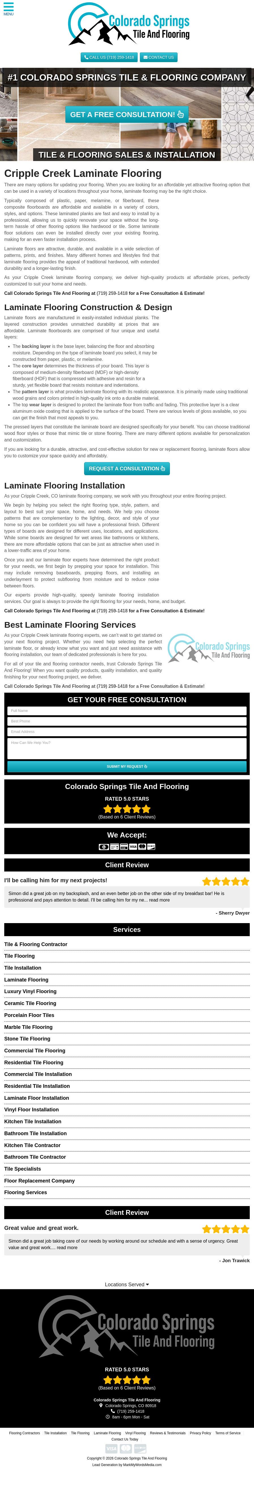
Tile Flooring (19, 956)
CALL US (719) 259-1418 (109, 57)
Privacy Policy (200, 1433)
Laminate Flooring (26, 980)
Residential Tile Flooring (33, 1062)
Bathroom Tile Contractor (35, 1157)
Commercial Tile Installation (38, 1074)
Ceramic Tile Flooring (30, 1003)
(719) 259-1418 (112, 293)
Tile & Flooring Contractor (35, 944)
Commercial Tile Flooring (34, 1051)
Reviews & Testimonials (168, 1433)
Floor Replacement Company (39, 1181)
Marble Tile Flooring (28, 1027)
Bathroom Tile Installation (35, 1133)
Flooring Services (25, 1192)
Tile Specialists (22, 1169)
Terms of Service (227, 1433)
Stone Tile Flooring (27, 1039)
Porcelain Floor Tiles (29, 1015)
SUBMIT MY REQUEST (127, 767)
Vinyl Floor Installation (31, 1109)
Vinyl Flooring (135, 1433)
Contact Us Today (125, 1439)
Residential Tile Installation (37, 1086)
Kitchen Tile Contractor (32, 1145)
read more (159, 900)
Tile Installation (22, 968)
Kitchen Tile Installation (32, 1121)
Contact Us (159, 57)
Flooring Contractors (24, 1433)
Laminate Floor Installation (36, 1098)
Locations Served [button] (127, 1284)
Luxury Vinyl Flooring (30, 991)
